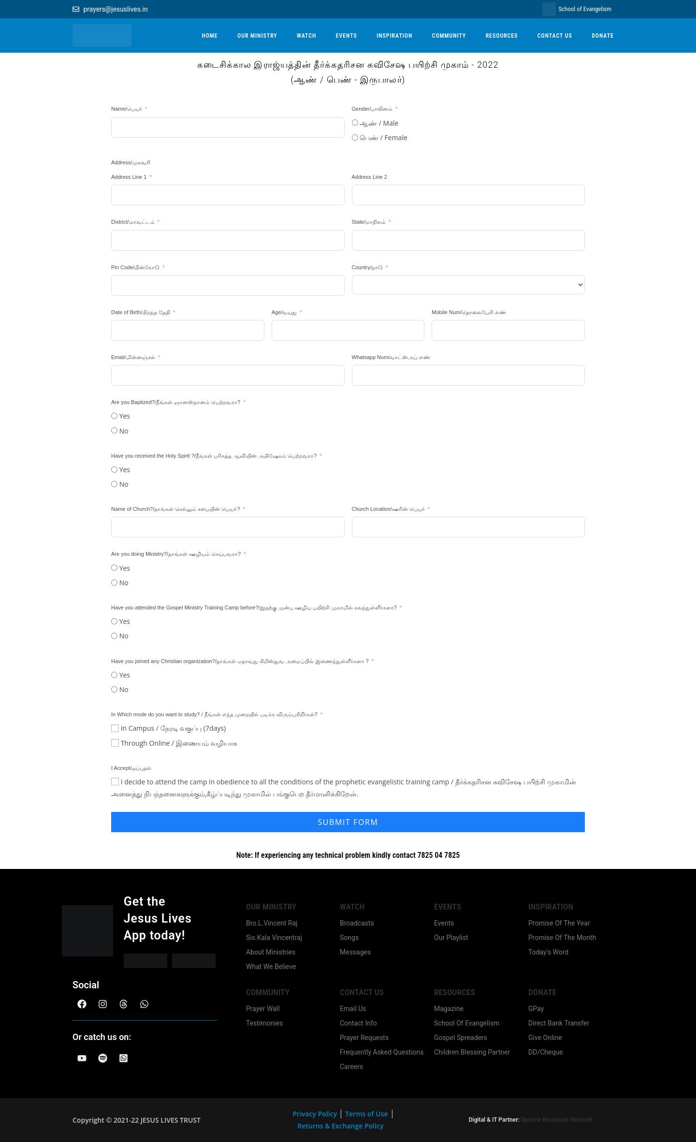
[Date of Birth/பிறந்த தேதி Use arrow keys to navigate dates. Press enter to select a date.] (187, 330)
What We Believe (271, 966)
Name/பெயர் (126, 109)
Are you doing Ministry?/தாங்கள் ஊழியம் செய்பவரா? (176, 554)
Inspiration (550, 906)
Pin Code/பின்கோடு (135, 267)
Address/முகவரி (130, 162)
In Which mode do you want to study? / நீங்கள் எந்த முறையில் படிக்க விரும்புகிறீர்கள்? (214, 714)
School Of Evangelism (467, 1023)
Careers (351, 1066)
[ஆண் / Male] (355, 122)
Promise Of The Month (562, 937)
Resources (454, 992)
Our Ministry (271, 906)
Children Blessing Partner (472, 1052)
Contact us (362, 992)
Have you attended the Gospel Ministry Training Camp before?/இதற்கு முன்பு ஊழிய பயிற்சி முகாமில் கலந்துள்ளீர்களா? (254, 607)
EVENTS (346, 35)
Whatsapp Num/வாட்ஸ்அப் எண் (391, 357)
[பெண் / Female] (355, 137)
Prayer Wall (263, 1008)
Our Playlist (451, 937)
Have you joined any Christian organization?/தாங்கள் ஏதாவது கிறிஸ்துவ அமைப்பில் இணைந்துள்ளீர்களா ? (240, 661)
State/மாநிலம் (369, 222)
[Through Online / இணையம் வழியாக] (115, 743)
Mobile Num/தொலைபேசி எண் (469, 312)
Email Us (353, 1008)
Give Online (545, 1037)
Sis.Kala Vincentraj (274, 937)
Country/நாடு (367, 267)
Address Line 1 (128, 177)
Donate (542, 992)
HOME (210, 35)
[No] (114, 430)
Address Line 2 (369, 177)
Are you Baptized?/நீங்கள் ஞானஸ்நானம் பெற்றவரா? (175, 402)
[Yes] (114, 416)
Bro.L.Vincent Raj (271, 923)
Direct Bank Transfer (558, 1023)
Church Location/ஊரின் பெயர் (388, 509)
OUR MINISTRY (257, 35)
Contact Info (358, 1023)
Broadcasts (357, 923)
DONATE (603, 35)
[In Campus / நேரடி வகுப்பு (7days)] (115, 728)
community (268, 992)
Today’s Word (548, 952)
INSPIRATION (394, 35)
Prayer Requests (364, 1037)
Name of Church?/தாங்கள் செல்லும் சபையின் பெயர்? (175, 509)
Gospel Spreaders (460, 1037)
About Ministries (270, 952)
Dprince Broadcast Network (556, 1119)
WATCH (306, 35)
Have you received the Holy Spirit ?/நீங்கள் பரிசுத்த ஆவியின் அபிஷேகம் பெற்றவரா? (214, 456)
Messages (355, 952)
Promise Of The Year (559, 923)
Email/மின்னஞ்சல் (133, 357)
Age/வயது (285, 312)
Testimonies (264, 1023)
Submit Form (348, 822)
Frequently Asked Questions (382, 1052)
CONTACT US (554, 35)
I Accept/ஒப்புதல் (131, 768)
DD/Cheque (545, 1052)
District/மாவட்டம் (133, 222)
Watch (352, 906)
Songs (349, 937)
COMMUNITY (449, 35)
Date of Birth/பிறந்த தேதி (140, 312)
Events (447, 906)
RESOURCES (502, 35)
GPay (536, 1008)
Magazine (449, 1008)
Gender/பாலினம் (372, 109)
